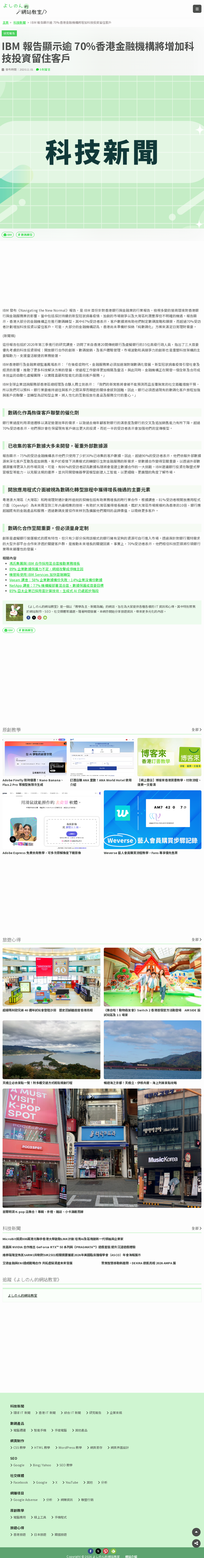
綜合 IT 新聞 (72, 1412)
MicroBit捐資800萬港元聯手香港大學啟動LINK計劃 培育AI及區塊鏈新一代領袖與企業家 (63, 1238)
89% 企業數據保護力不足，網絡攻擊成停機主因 (46, 568)
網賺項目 (17, 1493)
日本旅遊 (40, 1534)
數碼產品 (17, 1423)
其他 (90, 1482)
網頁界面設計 (120, 1447)
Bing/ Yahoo (42, 1465)
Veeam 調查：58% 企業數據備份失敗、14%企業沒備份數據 (56, 579)
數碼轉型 (26, 235)
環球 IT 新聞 (21, 1412)
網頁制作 (17, 1440)
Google (18, 1465)
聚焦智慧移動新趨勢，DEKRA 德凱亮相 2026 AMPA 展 (138, 1263)
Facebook (20, 1482)
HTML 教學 (42, 1447)
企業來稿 (116, 1412)
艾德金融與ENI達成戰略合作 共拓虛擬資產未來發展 (37, 1263)
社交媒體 (17, 1475)
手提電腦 (61, 1430)
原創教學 (17, 1510)
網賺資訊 (67, 1499)
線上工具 (40, 1517)
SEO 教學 (66, 1465)
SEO (13, 1458)
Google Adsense (25, 1499)
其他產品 (81, 1430)
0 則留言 (45, 69)
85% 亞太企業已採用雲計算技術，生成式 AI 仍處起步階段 (54, 590)
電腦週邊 (19, 1430)
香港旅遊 (19, 1534)
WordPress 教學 (70, 1447)
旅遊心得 (17, 1527)
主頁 (6, 22)
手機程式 (61, 1517)
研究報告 (9, 33)
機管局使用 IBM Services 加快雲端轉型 (39, 574)
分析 (104, 1482)
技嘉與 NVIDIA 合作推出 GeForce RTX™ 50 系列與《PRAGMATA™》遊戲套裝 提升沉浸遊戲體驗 (69, 1247)
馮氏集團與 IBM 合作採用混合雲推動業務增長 (44, 563)
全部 (195, 729)
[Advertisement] (102, 274)
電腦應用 (19, 1517)
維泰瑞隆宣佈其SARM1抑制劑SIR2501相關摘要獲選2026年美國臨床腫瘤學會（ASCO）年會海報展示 (72, 1255)
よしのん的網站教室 (22, 1295)
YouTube (72, 1482)
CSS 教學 (19, 1447)
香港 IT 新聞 (47, 1412)
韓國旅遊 (61, 1534)
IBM (9, 235)
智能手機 (40, 1430)
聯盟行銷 (87, 1499)
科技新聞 (19, 22)
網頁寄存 (96, 1447)
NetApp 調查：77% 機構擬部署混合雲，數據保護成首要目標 (56, 585)
